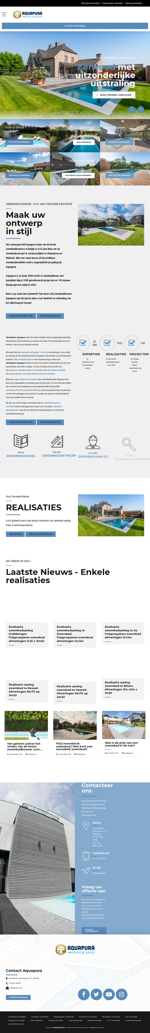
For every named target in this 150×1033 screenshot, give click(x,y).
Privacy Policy (83, 1027)
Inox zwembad (131, 1017)
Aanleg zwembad (55, 1020)
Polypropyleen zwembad (112, 3)
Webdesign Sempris (97, 1027)
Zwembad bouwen (16, 1024)
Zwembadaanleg (75, 1020)
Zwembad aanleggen (17, 1017)
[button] (131, 109)
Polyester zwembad (16, 1020)
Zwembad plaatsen (133, 1020)
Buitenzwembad (95, 1020)
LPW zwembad (113, 1020)
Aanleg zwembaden (134, 3)
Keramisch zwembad (88, 1017)
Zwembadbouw (36, 1020)
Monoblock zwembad (90, 3)
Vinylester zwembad (39, 1017)
